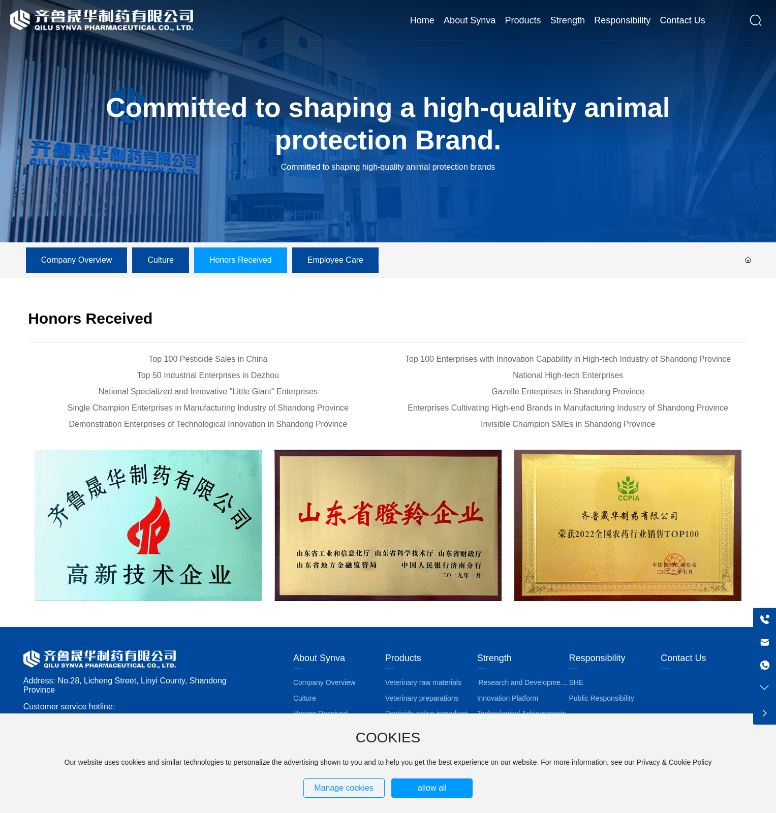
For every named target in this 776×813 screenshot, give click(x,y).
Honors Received (240, 260)
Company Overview (76, 260)
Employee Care (335, 260)
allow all (432, 788)
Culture (160, 260)
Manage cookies (344, 788)
